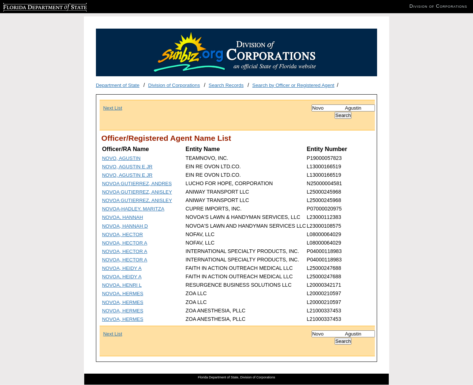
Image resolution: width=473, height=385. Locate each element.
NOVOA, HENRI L (122, 285)
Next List (112, 108)
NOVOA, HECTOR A (124, 243)
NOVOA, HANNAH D (125, 226)
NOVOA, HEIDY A (122, 268)
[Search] (343, 107)
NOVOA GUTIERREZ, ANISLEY (137, 192)
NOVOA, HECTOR (122, 234)
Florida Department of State (33, 6)
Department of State (117, 85)
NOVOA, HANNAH (122, 217)
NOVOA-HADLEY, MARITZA (133, 209)
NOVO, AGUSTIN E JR (127, 166)
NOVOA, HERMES (123, 293)
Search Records (226, 85)
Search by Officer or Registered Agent (293, 85)
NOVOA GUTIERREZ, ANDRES (137, 183)
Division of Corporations (174, 85)
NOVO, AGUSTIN (121, 158)
